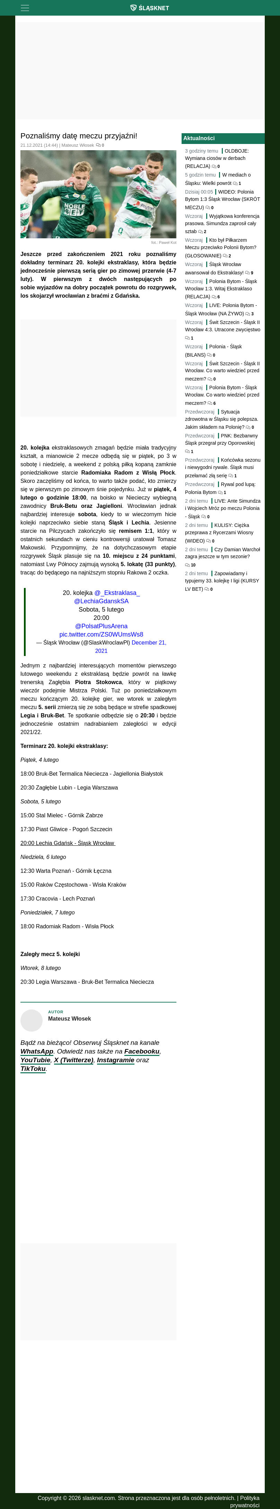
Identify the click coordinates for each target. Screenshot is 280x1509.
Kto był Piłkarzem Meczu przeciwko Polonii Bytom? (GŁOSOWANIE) (220, 247)
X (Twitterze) (73, 1060)
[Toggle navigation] (25, 8)
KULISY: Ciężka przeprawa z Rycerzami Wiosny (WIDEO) (219, 533)
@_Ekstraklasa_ (117, 592)
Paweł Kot (167, 242)
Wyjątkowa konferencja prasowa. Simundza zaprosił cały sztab (222, 224)
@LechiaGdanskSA (101, 601)
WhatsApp (36, 1051)
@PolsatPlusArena (101, 626)
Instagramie (115, 1060)
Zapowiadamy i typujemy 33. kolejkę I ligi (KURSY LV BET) (222, 581)
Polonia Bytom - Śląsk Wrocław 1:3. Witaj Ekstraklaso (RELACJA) (221, 289)
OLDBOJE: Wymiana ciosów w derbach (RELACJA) (217, 158)
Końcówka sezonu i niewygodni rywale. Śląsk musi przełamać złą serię (223, 467)
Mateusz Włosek (78, 145)
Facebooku (141, 1051)
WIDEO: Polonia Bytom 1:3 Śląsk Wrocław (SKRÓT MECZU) (222, 199)
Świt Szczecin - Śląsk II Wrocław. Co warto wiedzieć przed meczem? (222, 371)
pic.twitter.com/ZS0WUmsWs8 (101, 634)
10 (193, 565)
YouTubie (35, 1060)
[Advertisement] (140, 70)
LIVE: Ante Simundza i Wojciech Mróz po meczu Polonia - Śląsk (223, 508)
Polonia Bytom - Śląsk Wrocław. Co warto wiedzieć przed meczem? (222, 395)
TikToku (33, 1068)
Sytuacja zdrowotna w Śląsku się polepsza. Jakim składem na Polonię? (222, 419)
